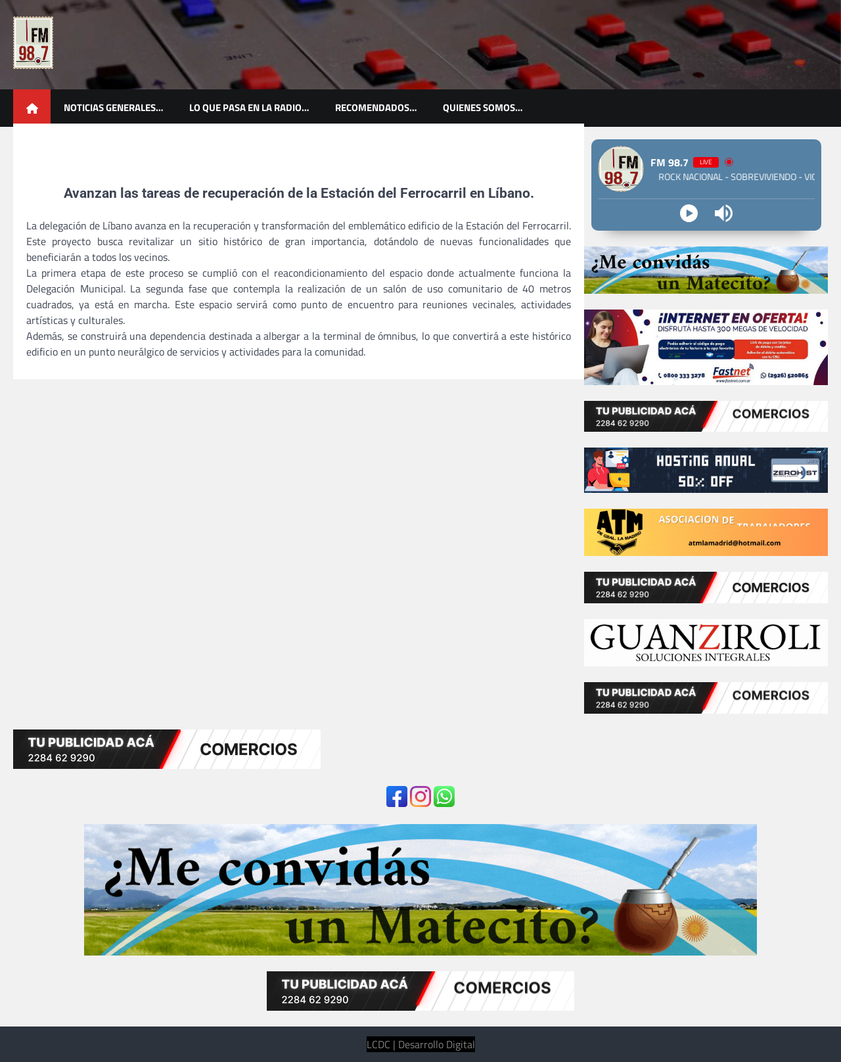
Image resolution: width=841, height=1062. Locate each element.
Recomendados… (376, 107)
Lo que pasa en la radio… (249, 107)
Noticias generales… (113, 107)
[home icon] (32, 108)
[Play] (689, 213)
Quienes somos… (482, 107)
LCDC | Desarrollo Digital (421, 1044)
